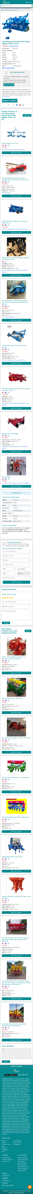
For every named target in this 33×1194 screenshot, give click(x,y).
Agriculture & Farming (9, 8)
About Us (4, 1140)
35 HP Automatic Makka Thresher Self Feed (16, 738)
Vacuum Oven (24, 1097)
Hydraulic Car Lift (6, 1088)
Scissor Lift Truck (15, 1088)
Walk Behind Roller (23, 1080)
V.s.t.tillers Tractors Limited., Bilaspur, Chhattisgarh (15, 483)
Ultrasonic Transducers (25, 1116)
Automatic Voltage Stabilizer (9, 1105)
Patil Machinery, (6, 192)
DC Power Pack (11, 1099)
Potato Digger (6, 477)
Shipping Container (6, 1097)
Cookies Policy (6, 1157)
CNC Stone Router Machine (9, 1102)
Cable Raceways (22, 1115)
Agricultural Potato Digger (10, 433)
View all (28, 631)
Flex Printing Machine (24, 1101)
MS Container (24, 1093)
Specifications (16, 493)
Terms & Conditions (7, 1159)
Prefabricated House (25, 1096)
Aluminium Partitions (11, 1083)
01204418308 (5, 1175)
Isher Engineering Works (17, 72)
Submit (6, 622)
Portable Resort (22, 1091)
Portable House (19, 1089)
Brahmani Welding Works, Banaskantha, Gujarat (15, 229)
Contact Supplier (9, 84)
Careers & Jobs (17, 1142)
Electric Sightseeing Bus (8, 1131)
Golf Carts (17, 1131)
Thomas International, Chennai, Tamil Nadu (13, 360)
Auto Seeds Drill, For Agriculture (12, 698)
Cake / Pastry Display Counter (14, 1110)
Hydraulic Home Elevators (13, 1086)
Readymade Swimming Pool (9, 1129)
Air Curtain (7, 1113)
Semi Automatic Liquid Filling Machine (20, 1120)
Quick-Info (4, 1148)
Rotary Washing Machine (22, 1102)
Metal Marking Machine (11, 1112)
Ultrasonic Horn (13, 1115)
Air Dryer (4, 1121)
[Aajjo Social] (19, 1074)
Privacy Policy (6, 1161)
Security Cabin (11, 1089)
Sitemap (4, 1142)
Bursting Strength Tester (8, 1108)
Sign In (28, 2)
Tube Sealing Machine (15, 1082)
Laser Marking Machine (18, 1078)
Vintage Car (23, 1131)
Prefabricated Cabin (7, 1094)
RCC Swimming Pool (25, 1127)
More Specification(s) (8, 68)
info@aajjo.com (6, 1180)
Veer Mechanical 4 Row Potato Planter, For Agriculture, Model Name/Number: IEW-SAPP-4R (16, 939)
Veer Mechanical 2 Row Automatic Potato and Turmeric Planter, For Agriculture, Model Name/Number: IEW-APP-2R (16, 982)
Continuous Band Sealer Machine (11, 1118)
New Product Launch (23, 1166)
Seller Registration (22, 1157)
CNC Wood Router (13, 1101)
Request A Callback (16, 1066)
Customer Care (6, 1144)
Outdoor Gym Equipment (22, 1129)
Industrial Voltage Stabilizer (8, 1104)
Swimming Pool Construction (12, 1127)
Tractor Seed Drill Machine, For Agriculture (15, 777)
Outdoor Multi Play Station (12, 1080)
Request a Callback (10, 100)
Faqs (3, 1151)
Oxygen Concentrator (20, 1132)
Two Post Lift (23, 1123)
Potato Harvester (18, 8)
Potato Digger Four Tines (10, 143)
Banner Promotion (22, 1163)
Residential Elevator (25, 1086)
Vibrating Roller (5, 1082)
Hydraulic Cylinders (20, 1099)
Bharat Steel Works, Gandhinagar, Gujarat (13, 149)
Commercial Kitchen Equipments (18, 1113)
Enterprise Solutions (23, 1168)
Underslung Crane (20, 1105)
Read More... (7, 96)
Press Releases (17, 1140)
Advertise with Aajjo (23, 1159)
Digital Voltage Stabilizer (22, 1104)
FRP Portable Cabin (15, 1093)
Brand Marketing (22, 1165)
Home (2, 8)
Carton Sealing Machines (18, 1085)
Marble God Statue (22, 1112)
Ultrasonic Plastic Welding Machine (10, 1116)
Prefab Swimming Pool (16, 1126)
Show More (27, 115)
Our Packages (21, 1161)
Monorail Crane (16, 1107)
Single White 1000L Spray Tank (12, 857)
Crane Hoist (9, 1107)
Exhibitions (5, 1149)
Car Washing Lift (15, 1123)
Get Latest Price (13, 46)
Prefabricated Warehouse (13, 1096)
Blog (3, 1146)
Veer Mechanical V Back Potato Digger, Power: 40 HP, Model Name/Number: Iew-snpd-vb (15, 302)
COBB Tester (24, 1107)
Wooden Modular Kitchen (13, 1121)
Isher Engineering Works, (9, 317)
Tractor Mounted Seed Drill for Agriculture (15, 817)
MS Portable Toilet (13, 1091)
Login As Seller (21, 1170)
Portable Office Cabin (18, 1094)
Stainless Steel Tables (22, 1083)
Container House (16, 1097)
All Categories (16, 1144)
